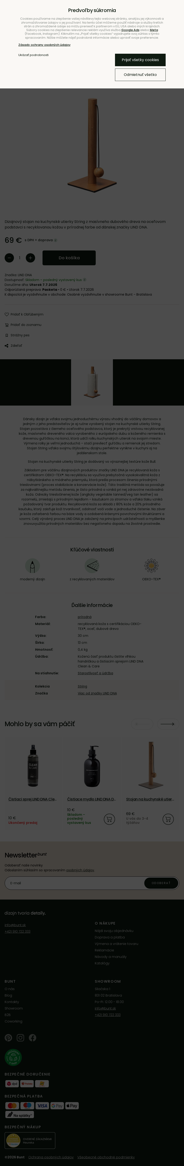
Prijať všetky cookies (140, 60)
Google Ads (130, 30)
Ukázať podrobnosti (33, 55)
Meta (154, 30)
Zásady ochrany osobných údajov (44, 45)
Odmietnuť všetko (140, 74)
